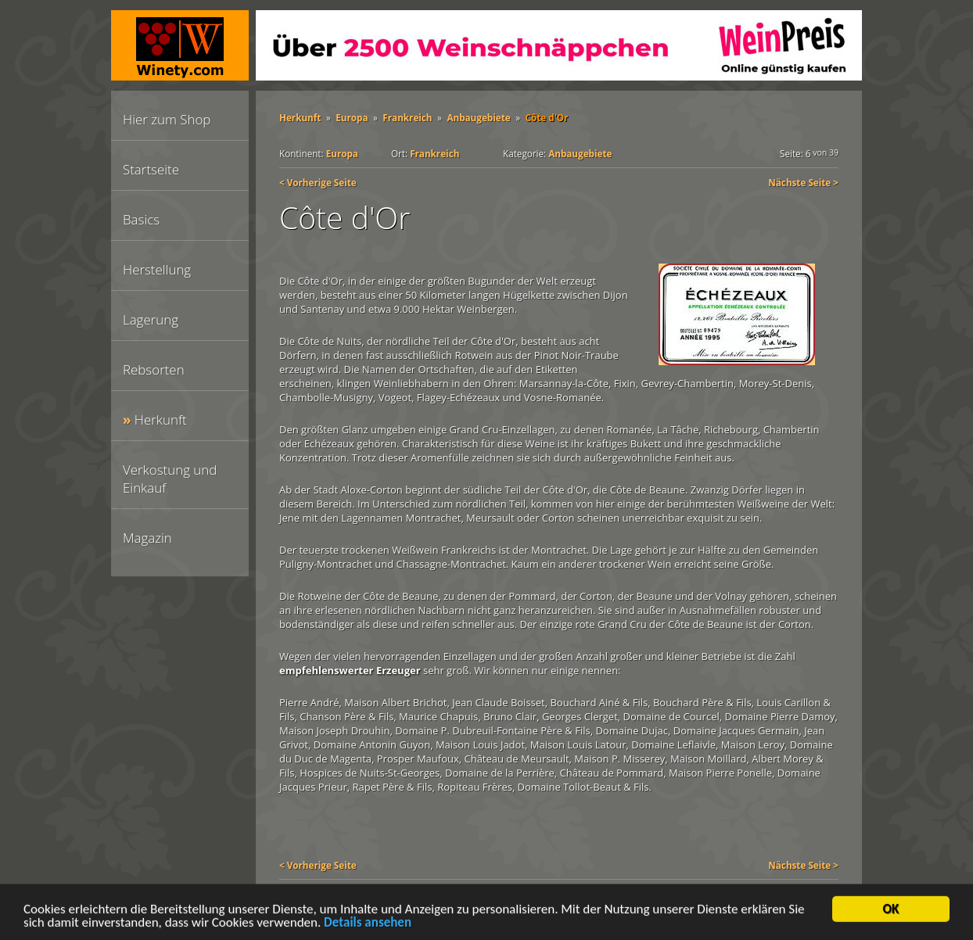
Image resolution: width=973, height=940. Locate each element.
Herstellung (157, 269)
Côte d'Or (547, 117)
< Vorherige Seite (318, 182)
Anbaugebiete (478, 117)
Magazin (147, 538)
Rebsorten (154, 370)
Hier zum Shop (166, 119)
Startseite (151, 169)
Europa (352, 117)
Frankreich (407, 117)
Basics (141, 219)
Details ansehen (367, 925)
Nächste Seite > (803, 182)
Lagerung (150, 319)
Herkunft (161, 420)
